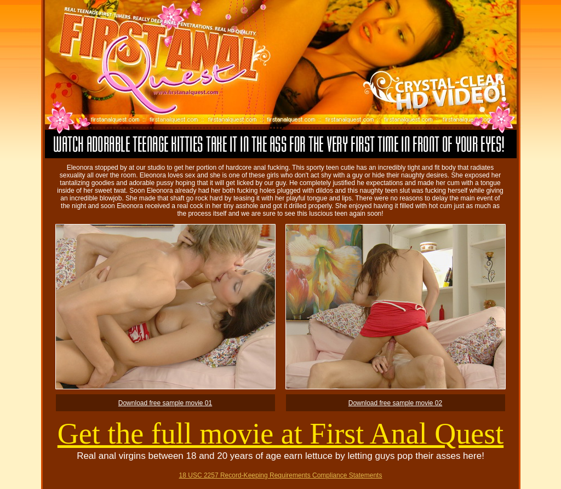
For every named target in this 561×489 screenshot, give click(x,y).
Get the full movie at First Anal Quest (280, 433)
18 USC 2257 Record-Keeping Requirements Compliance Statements (280, 475)
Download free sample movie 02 (395, 403)
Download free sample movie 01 (165, 403)
